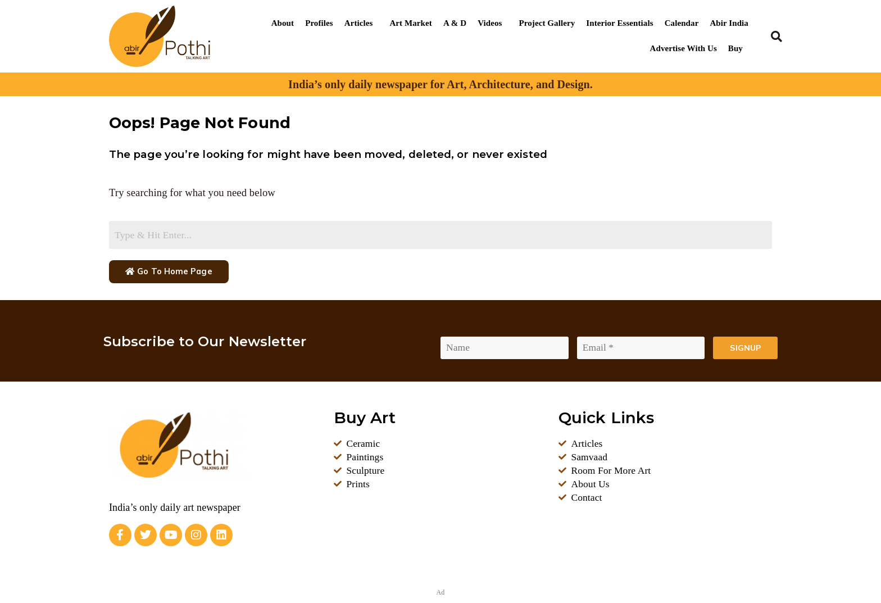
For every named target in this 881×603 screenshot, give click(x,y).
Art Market (410, 23)
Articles (358, 23)
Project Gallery (547, 23)
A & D (454, 23)
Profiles (319, 23)
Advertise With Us (683, 48)
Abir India (729, 23)
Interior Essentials (619, 23)
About (282, 23)
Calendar (682, 23)
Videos (490, 23)
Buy (735, 48)
